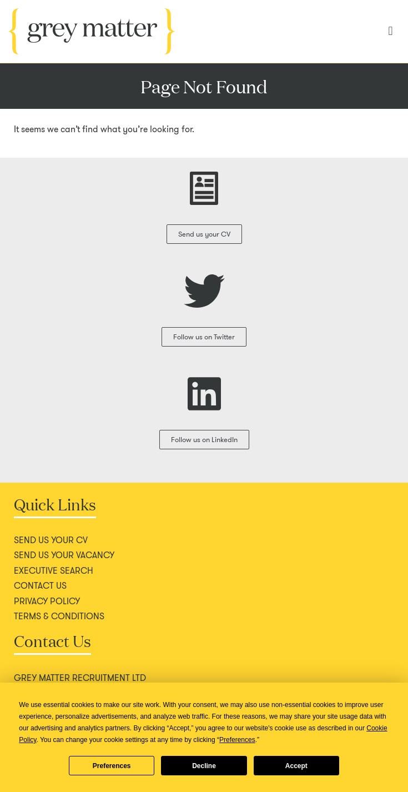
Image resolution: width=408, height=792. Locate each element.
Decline (204, 766)
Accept (296, 766)
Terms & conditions (59, 616)
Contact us (40, 586)
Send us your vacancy (64, 555)
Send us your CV (51, 540)
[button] (390, 31)
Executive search (53, 571)
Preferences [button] (237, 740)
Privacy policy (47, 601)
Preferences (112, 766)
